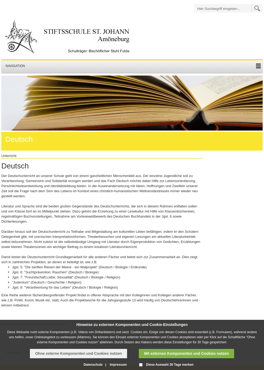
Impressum (118, 365)
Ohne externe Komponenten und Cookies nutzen (78, 353)
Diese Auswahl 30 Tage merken (169, 365)
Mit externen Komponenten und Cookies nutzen (186, 353)
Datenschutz (93, 365)
